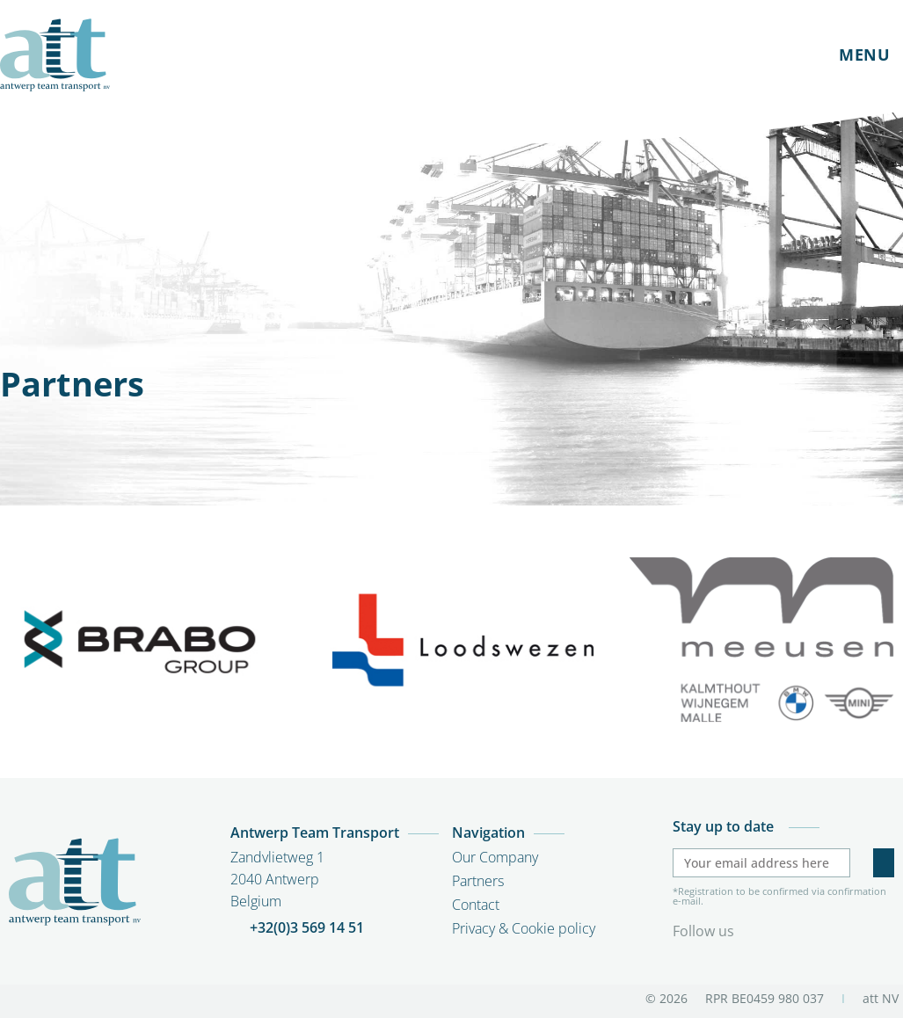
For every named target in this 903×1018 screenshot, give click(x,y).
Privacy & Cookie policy (523, 928)
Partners (478, 881)
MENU (864, 54)
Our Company (495, 857)
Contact (475, 904)
